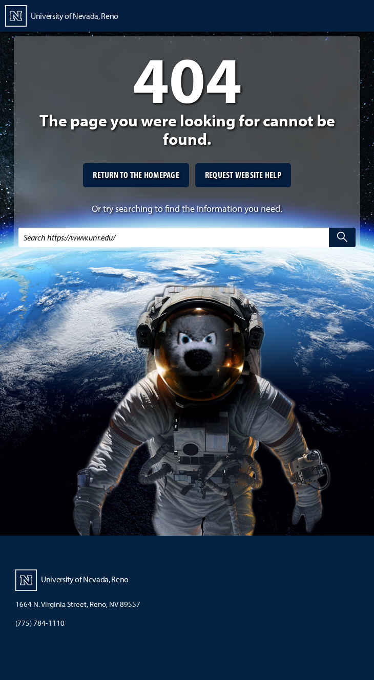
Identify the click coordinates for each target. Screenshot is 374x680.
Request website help (243, 175)
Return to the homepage (136, 175)
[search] (342, 237)
